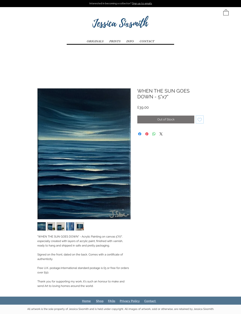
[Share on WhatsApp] (154, 134)
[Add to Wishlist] (200, 119)
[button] (226, 12)
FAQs (111, 301)
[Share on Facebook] (140, 134)
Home (86, 301)
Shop (99, 301)
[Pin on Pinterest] (147, 134)
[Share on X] (161, 134)
